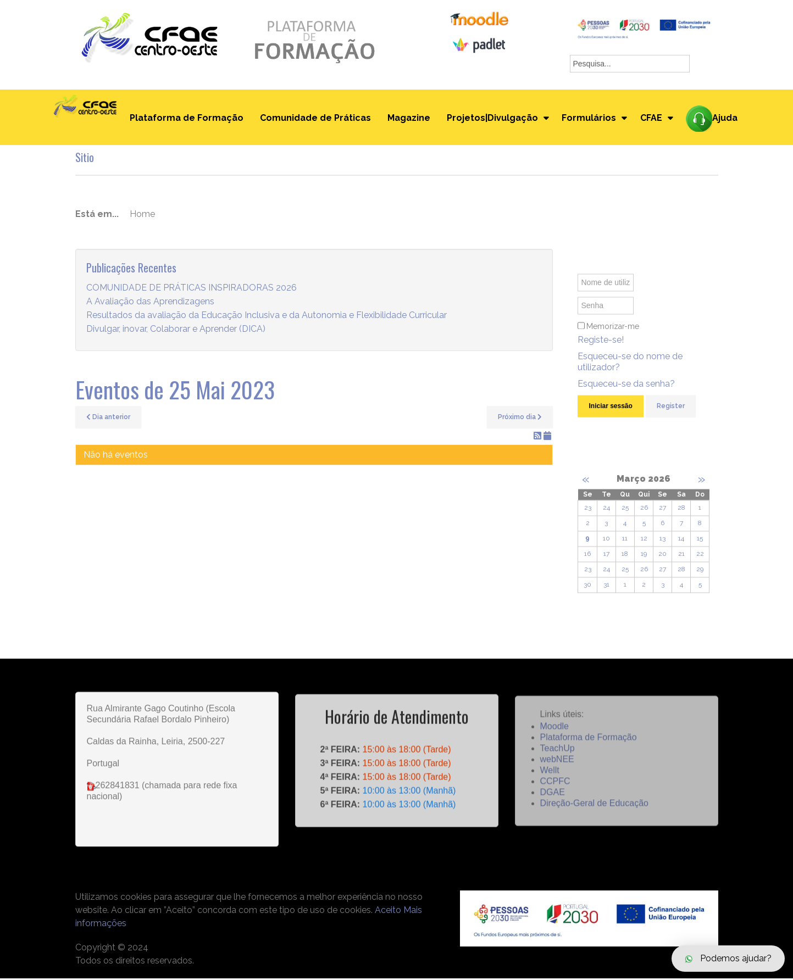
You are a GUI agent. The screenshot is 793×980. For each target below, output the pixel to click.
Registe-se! (601, 350)
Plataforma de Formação (185, 119)
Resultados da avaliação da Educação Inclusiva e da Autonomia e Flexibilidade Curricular (266, 317)
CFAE (652, 119)
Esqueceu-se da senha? (626, 394)
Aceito (388, 911)
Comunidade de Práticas (314, 119)
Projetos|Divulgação (491, 119)
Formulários (589, 119)
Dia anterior (108, 418)
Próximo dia (520, 418)
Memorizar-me (612, 336)
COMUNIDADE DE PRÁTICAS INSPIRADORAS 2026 (191, 290)
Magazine (407, 119)
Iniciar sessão (610, 416)
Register (671, 416)
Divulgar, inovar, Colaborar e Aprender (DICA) (175, 331)
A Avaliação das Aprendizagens (150, 303)
